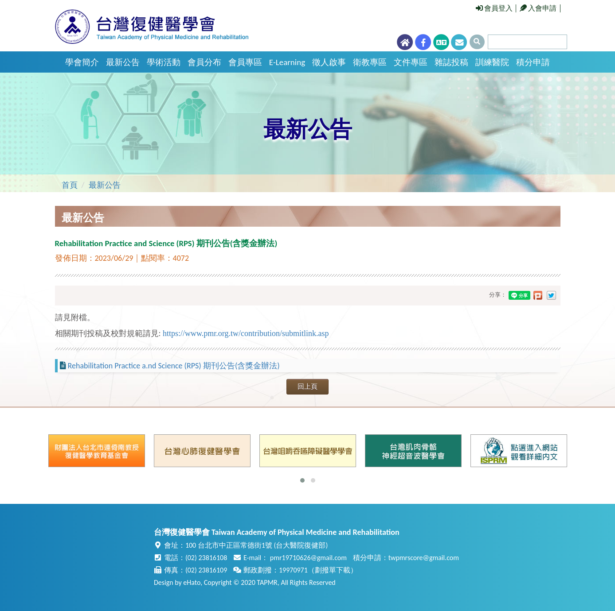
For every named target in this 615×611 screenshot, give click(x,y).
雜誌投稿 (451, 62)
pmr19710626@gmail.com (308, 557)
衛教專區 (370, 62)
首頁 (70, 185)
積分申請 (533, 62)
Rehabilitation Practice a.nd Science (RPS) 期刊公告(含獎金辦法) (174, 366)
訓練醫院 (492, 62)
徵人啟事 (329, 62)
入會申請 (538, 8)
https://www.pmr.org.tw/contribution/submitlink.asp (246, 333)
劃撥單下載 (332, 570)
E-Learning (287, 62)
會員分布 (204, 62)
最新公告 (123, 62)
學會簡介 (82, 62)
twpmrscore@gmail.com (423, 557)
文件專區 (410, 62)
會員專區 (245, 62)
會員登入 (494, 8)
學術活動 (163, 62)
